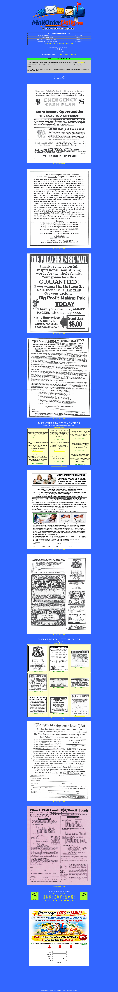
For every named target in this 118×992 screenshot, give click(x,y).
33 (66, 898)
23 (72, 896)
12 (70, 894)
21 (66, 896)
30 (58, 898)
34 (69, 898)
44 (65, 900)
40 (54, 900)
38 (48, 900)
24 (75, 896)
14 (47, 896)
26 (47, 898)
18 (58, 896)
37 (46, 900)
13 (44, 896)
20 (64, 896)
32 (64, 898)
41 (57, 900)
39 (51, 900)
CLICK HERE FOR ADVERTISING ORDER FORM (59, 43)
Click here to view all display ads (59, 717)
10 (65, 894)
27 (50, 898)
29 (55, 898)
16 (52, 896)
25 (44, 898)
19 (61, 896)
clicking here (81, 62)
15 (50, 896)
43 (62, 900)
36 (75, 898)
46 (70, 900)
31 (61, 898)
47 (73, 900)
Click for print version (59, 163)
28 (52, 898)
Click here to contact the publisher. (67, 54)
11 (68, 894)
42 (59, 900)
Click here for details (59, 427)
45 (68, 900)
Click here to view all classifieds (59, 466)
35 (72, 898)
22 (69, 896)
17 (55, 896)
